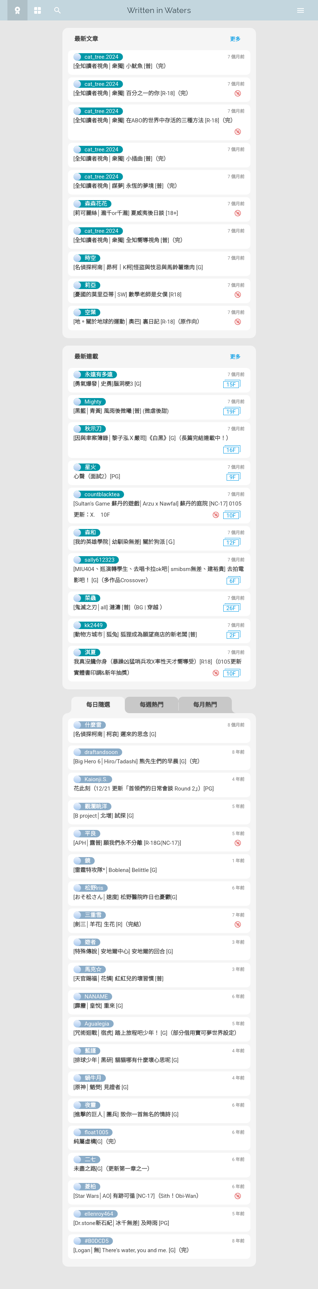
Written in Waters (159, 10)
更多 (235, 39)
